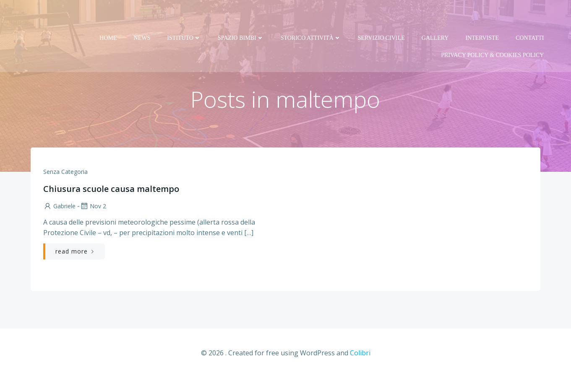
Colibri (360, 352)
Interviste (482, 17)
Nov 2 (93, 206)
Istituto (184, 17)
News (142, 17)
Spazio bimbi (241, 17)
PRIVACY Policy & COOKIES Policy (492, 34)
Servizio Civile (381, 17)
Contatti (530, 17)
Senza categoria (65, 172)
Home (108, 17)
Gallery (435, 17)
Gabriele (59, 206)
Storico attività (311, 17)
